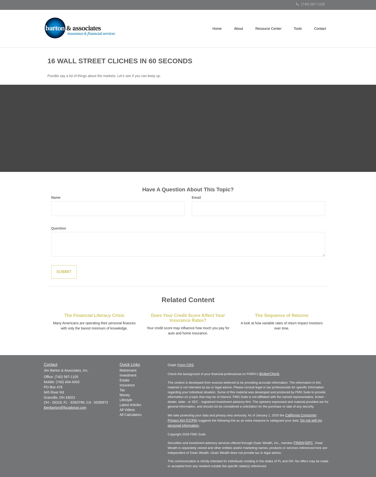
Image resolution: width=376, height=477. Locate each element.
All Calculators (131, 415)
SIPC (309, 443)
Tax (122, 390)
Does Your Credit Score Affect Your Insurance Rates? (188, 318)
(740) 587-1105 (310, 4)
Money (125, 395)
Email (196, 197)
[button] (238, 28)
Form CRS (186, 365)
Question (58, 228)
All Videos (127, 410)
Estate (124, 380)
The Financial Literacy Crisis (94, 315)
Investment (128, 375)
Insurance (127, 385)
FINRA (299, 443)
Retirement (128, 370)
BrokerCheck (269, 374)
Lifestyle (126, 400)
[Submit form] (64, 272)
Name (56, 197)
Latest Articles (130, 405)
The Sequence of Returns (281, 315)
